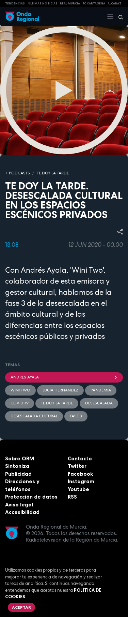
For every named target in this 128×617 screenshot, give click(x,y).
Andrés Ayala (64, 377)
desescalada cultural (34, 416)
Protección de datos (31, 496)
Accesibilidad (22, 512)
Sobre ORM (19, 458)
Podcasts (19, 173)
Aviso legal (19, 504)
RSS (72, 496)
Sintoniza (17, 466)
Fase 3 (76, 416)
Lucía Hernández (60, 390)
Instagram (81, 481)
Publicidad (18, 474)
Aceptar (21, 607)
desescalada (99, 403)
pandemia (101, 390)
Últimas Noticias (43, 3)
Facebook (80, 474)
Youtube (78, 489)
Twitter (77, 466)
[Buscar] (118, 16)
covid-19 (20, 403)
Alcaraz (115, 3)
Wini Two (20, 390)
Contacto (80, 458)
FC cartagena (94, 3)
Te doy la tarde (53, 173)
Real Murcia (70, 3)
